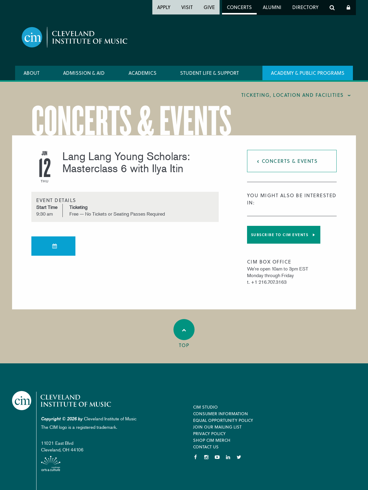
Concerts (239, 7)
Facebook (195, 457)
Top (184, 334)
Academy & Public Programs (307, 72)
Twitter (238, 457)
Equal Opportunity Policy (223, 420)
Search (332, 7)
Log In (348, 7)
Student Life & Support (209, 72)
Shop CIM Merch (211, 440)
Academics (142, 72)
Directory (305, 7)
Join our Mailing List (217, 427)
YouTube (217, 457)
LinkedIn (228, 457)
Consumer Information (220, 413)
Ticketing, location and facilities (292, 94)
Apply (163, 7)
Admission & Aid (84, 72)
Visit (187, 7)
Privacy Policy (209, 433)
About (32, 72)
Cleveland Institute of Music (62, 400)
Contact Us (206, 447)
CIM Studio (205, 407)
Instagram (206, 457)
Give (209, 7)
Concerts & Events (290, 160)
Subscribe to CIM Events (280, 234)
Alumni (272, 7)
